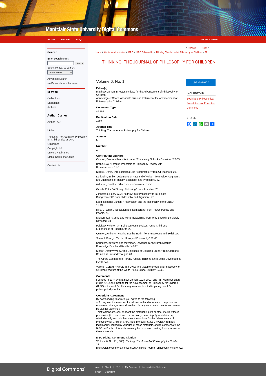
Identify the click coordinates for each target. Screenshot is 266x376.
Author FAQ (54, 121)
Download (201, 82)
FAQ (118, 367)
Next (205, 48)
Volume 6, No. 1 (110, 81)
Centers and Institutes (114, 52)
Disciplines (53, 102)
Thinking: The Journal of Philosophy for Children (179, 52)
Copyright (110, 371)
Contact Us (53, 165)
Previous (192, 48)
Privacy (97, 371)
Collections (53, 98)
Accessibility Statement (154, 367)
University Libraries (58, 152)
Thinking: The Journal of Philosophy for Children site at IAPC (67, 138)
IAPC (130, 52)
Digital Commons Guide (60, 156)
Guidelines (53, 143)
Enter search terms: (58, 58)
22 (206, 52)
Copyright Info (55, 148)
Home (98, 52)
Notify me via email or (62, 83)
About (108, 367)
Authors (51, 107)
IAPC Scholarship (144, 52)
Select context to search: (61, 67)
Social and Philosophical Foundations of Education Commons (201, 103)
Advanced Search (57, 78)
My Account (131, 367)
